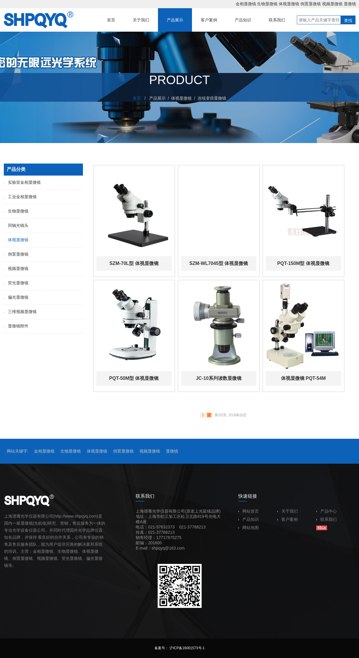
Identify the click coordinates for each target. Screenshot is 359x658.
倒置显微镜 (310, 3)
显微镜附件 (16, 326)
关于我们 (287, 511)
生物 (61, 551)
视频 (41, 558)
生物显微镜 (267, 3)
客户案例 (287, 519)
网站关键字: (17, 451)
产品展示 (157, 98)
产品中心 (326, 511)
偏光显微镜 (16, 297)
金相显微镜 (246, 3)
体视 (86, 551)
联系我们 (326, 519)
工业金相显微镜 (20, 196)
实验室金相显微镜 (22, 182)
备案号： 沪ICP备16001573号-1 (179, 648)
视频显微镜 (332, 3)
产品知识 (248, 519)
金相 (37, 551)
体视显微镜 (289, 3)
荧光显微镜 (16, 282)
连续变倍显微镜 (212, 98)
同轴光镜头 (16, 225)
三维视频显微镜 (20, 311)
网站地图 (248, 527)
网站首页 (248, 511)
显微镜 (350, 3)
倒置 (16, 558)
